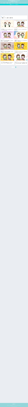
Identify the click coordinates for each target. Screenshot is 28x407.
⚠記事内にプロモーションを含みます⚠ (14, 4)
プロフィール (8, 405)
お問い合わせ (11, 405)
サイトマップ (14, 405)
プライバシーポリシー (18, 405)
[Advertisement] (14, 10)
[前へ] (12, 67)
